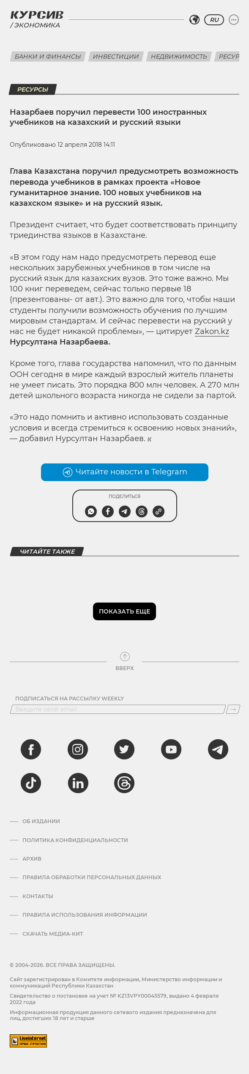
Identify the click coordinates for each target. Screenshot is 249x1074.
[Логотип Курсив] (37, 15)
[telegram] (218, 749)
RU (214, 20)
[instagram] (78, 749)
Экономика (37, 25)
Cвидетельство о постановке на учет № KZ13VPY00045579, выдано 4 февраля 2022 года (114, 999)
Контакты (37, 896)
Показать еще (124, 611)
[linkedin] (77, 783)
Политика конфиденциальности (75, 840)
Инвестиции (116, 56)
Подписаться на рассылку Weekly (69, 699)
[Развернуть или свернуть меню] (233, 19)
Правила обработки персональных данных (91, 877)
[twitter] (124, 749)
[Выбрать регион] (194, 19)
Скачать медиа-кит (52, 934)
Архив (31, 859)
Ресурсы (32, 89)
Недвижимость (179, 56)
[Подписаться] (233, 709)
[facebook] (31, 749)
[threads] (124, 783)
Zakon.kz (212, 331)
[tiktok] (31, 783)
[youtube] (171, 749)
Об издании (41, 821)
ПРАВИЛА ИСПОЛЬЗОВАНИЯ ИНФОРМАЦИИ (84, 915)
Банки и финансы (48, 56)
